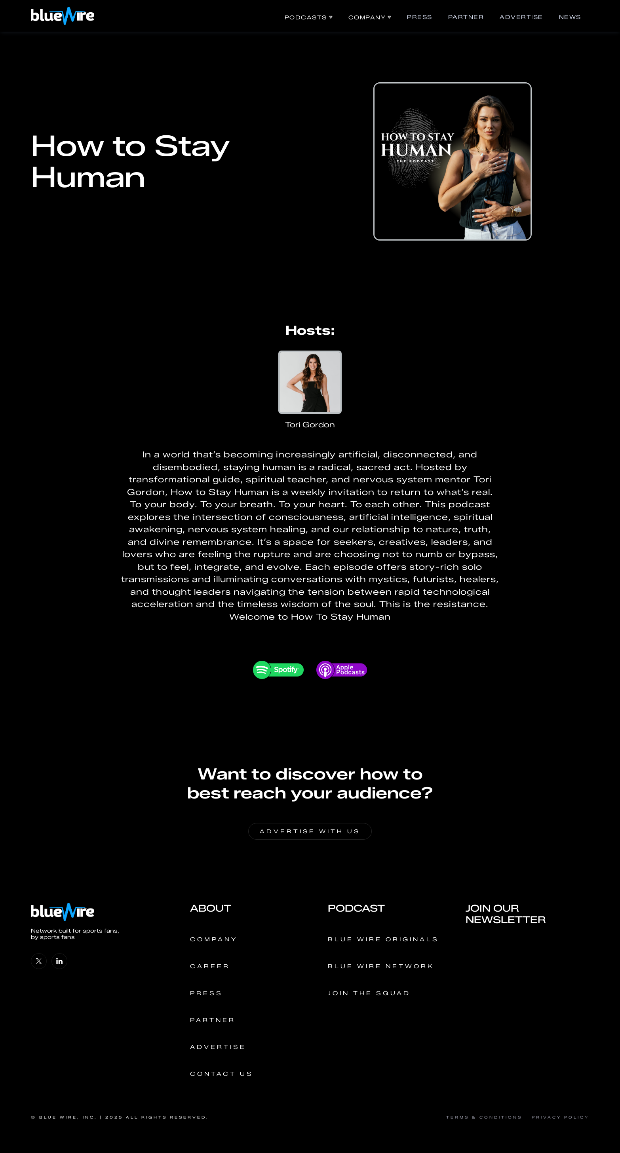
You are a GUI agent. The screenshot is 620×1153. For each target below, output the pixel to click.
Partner (466, 17)
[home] (62, 16)
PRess (419, 17)
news (570, 17)
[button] (308, 17)
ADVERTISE (521, 17)
